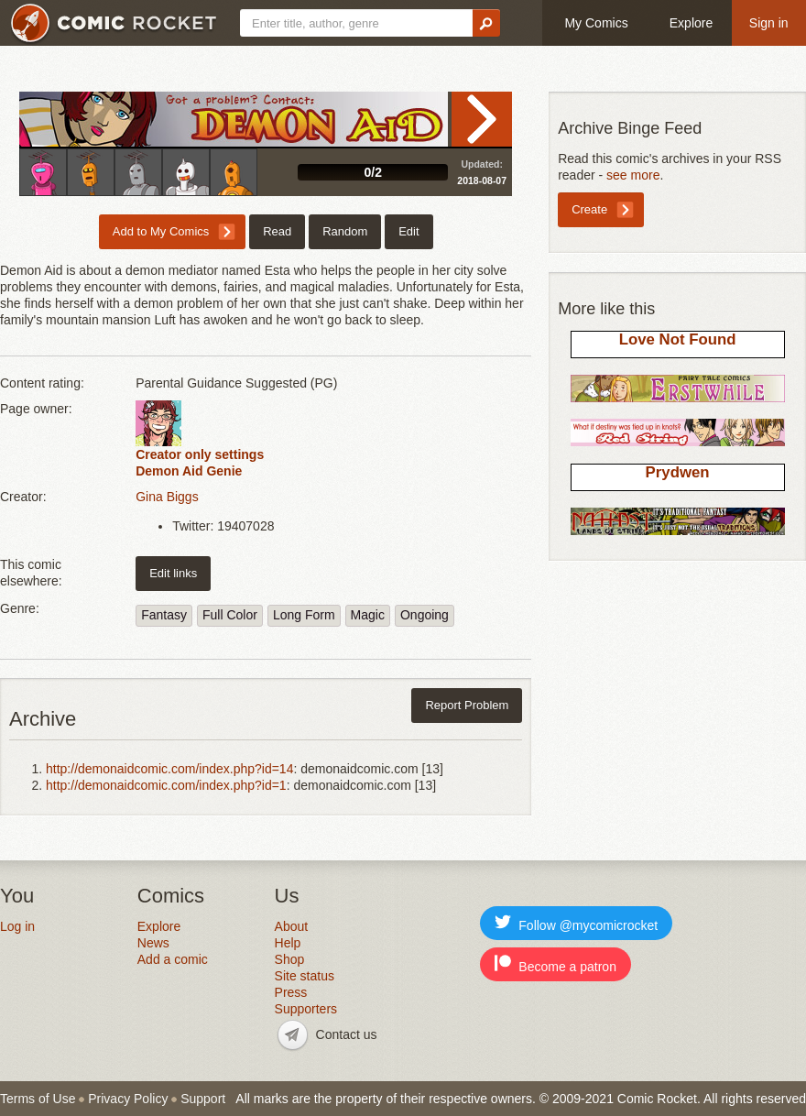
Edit (408, 231)
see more (632, 175)
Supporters (306, 1008)
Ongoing (424, 614)
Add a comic (172, 959)
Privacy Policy (128, 1098)
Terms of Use (37, 1098)
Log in (17, 926)
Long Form (304, 614)
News (153, 942)
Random (344, 231)
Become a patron (555, 964)
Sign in (769, 23)
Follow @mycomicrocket (576, 923)
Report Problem (466, 705)
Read (482, 119)
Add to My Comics (161, 231)
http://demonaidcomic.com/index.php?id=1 (166, 785)
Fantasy (164, 614)
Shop (290, 959)
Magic (368, 614)
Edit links (173, 573)
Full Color (229, 614)
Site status (304, 975)
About (292, 926)
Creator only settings (200, 454)
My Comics (595, 23)
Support (202, 1098)
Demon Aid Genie (189, 471)
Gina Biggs (167, 496)
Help (288, 942)
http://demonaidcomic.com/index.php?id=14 (169, 768)
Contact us (346, 1034)
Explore (691, 23)
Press (291, 992)
